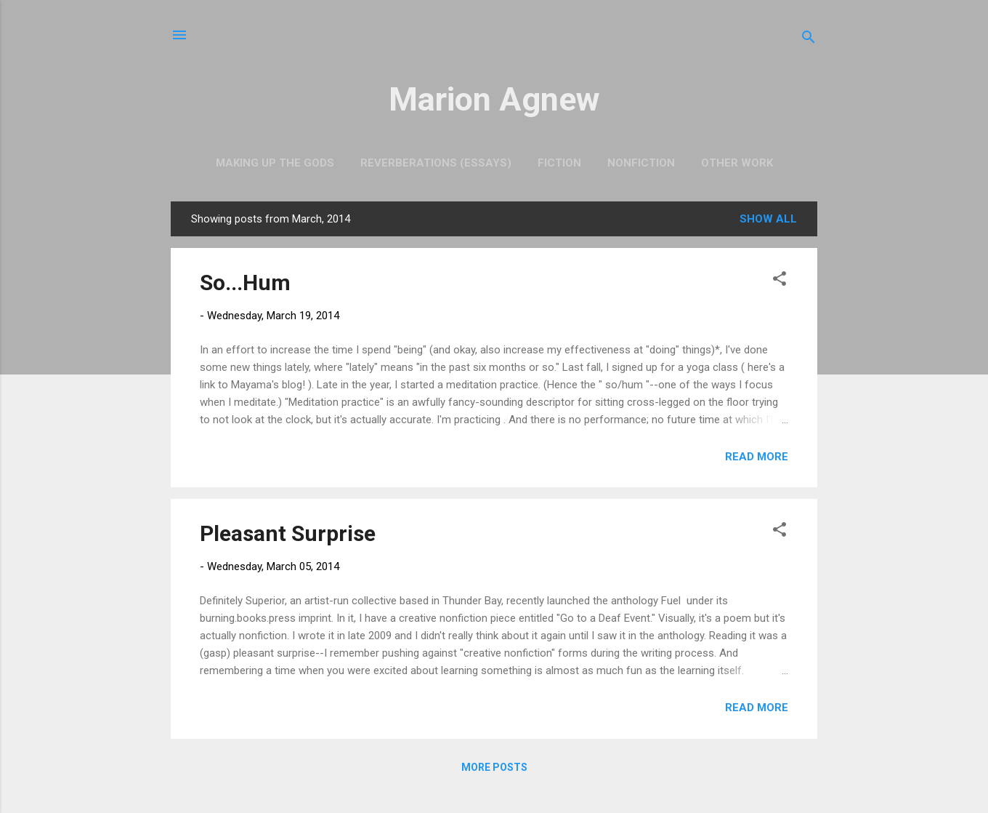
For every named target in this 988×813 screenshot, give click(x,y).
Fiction (559, 162)
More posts (494, 767)
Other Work (737, 162)
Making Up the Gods (275, 162)
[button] (779, 281)
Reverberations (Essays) (435, 162)
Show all (768, 218)
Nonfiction (641, 162)
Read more (756, 456)
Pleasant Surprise (288, 533)
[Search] (808, 39)
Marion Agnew (494, 99)
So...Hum (245, 282)
